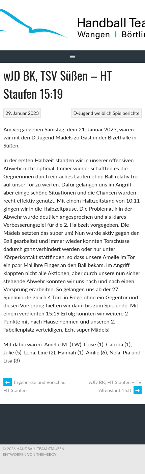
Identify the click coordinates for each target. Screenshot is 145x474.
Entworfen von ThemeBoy (30, 454)
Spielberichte (126, 113)
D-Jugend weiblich (93, 113)
